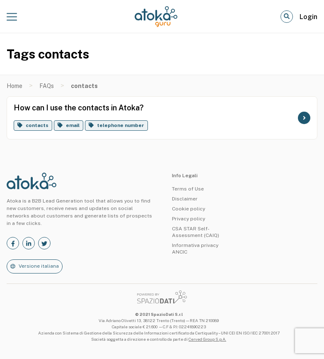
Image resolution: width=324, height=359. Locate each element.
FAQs (46, 86)
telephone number (120, 125)
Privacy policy (188, 219)
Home (14, 86)
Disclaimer (185, 199)
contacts (37, 125)
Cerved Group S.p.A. (207, 339)
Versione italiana (39, 266)
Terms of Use (188, 189)
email (73, 125)
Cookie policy (188, 209)
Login (308, 17)
